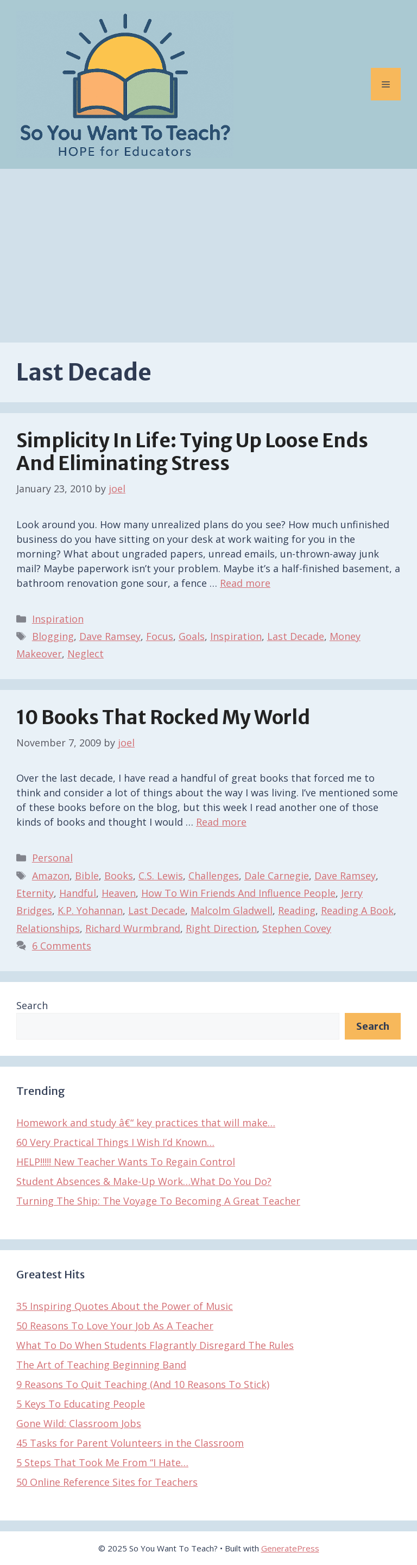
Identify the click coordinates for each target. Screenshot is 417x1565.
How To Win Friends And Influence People (238, 892)
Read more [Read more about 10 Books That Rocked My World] (221, 821)
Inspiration (58, 618)
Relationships (48, 928)
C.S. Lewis (160, 875)
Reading (296, 910)
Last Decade (295, 636)
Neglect (85, 653)
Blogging (53, 636)
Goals (192, 636)
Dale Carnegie (276, 875)
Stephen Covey (296, 928)
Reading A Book (357, 910)
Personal (52, 857)
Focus (159, 636)
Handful (77, 892)
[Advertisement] (208, 250)
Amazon (51, 875)
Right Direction (221, 928)
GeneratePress (290, 1548)
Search (32, 1005)
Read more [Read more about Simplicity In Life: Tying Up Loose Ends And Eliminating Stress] (245, 583)
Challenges (213, 875)
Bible (87, 875)
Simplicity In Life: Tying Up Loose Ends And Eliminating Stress (192, 452)
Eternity (35, 892)
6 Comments (61, 945)
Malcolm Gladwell (232, 910)
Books (118, 875)
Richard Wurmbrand (132, 928)
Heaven (119, 892)
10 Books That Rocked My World (163, 718)
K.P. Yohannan (90, 910)
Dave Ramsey (110, 636)
